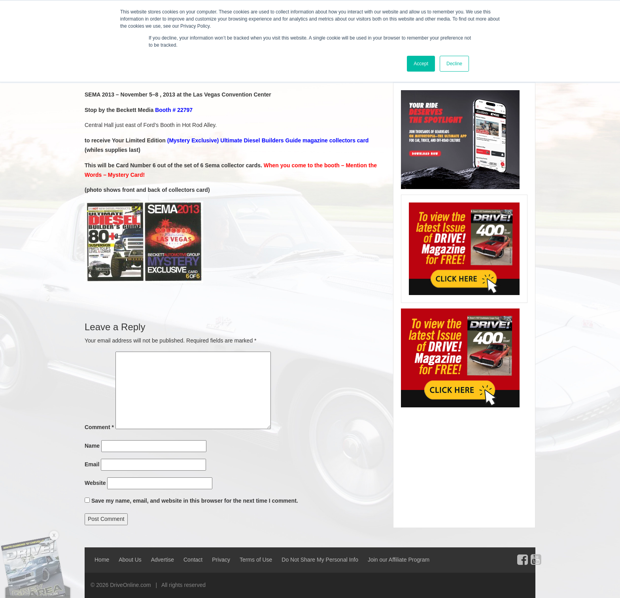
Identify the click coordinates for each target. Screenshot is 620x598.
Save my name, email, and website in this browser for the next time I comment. (194, 501)
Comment (99, 427)
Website (95, 483)
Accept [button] (421, 63)
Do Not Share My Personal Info (320, 559)
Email (92, 464)
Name (92, 446)
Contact (192, 559)
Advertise (162, 559)
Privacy (221, 559)
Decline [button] (454, 63)
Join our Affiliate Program (398, 559)
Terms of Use (256, 559)
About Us (130, 559)
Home (102, 559)
